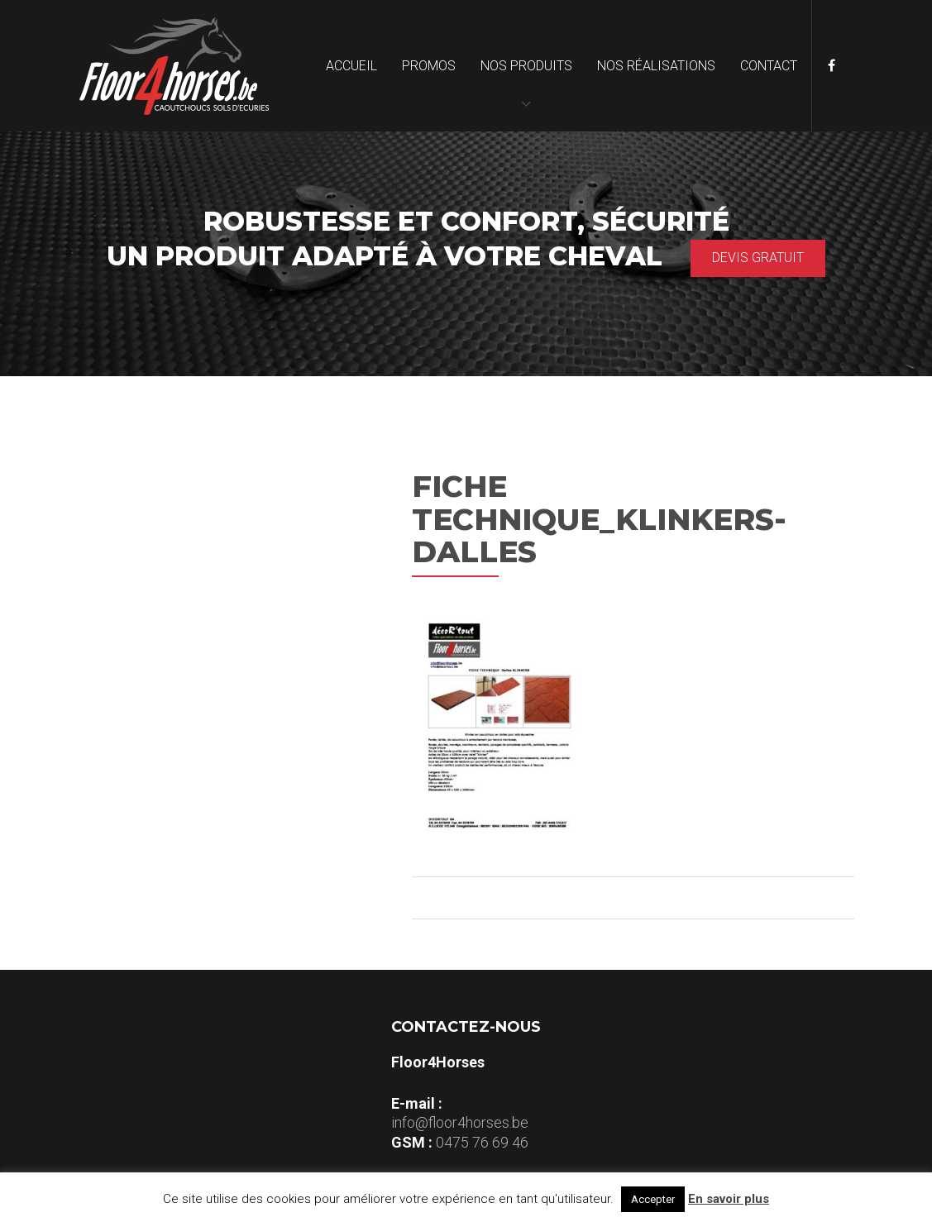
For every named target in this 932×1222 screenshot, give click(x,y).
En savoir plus (728, 1198)
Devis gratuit (758, 257)
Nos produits (526, 66)
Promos (429, 66)
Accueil (351, 66)
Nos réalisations (656, 66)
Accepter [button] (653, 1199)
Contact (768, 66)
